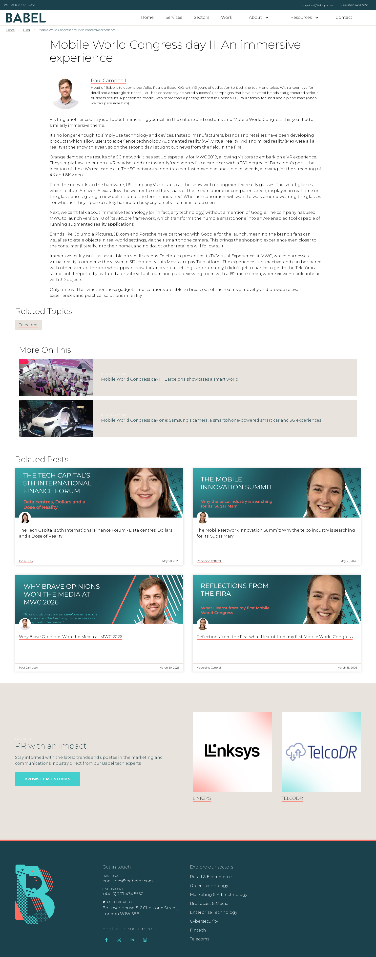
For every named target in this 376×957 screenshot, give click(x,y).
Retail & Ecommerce (211, 876)
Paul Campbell (108, 80)
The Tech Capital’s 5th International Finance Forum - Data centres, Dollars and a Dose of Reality (95, 533)
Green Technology (209, 885)
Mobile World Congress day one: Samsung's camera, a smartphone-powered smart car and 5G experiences (211, 420)
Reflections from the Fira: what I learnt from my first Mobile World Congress (275, 636)
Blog (26, 30)
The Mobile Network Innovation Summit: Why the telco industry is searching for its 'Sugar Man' (276, 533)
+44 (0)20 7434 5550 (354, 5)
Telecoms (28, 325)
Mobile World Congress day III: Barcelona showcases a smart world (169, 379)
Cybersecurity (204, 921)
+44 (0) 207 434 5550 (123, 894)
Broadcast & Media (209, 903)
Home (147, 17)
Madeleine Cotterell (209, 561)
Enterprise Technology (213, 912)
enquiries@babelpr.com (317, 5)
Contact (343, 17)
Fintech (198, 930)
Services (174, 17)
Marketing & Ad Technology (218, 894)
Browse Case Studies (47, 779)
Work (226, 17)
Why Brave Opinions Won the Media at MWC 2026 (70, 636)
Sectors (201, 17)
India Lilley (26, 561)
